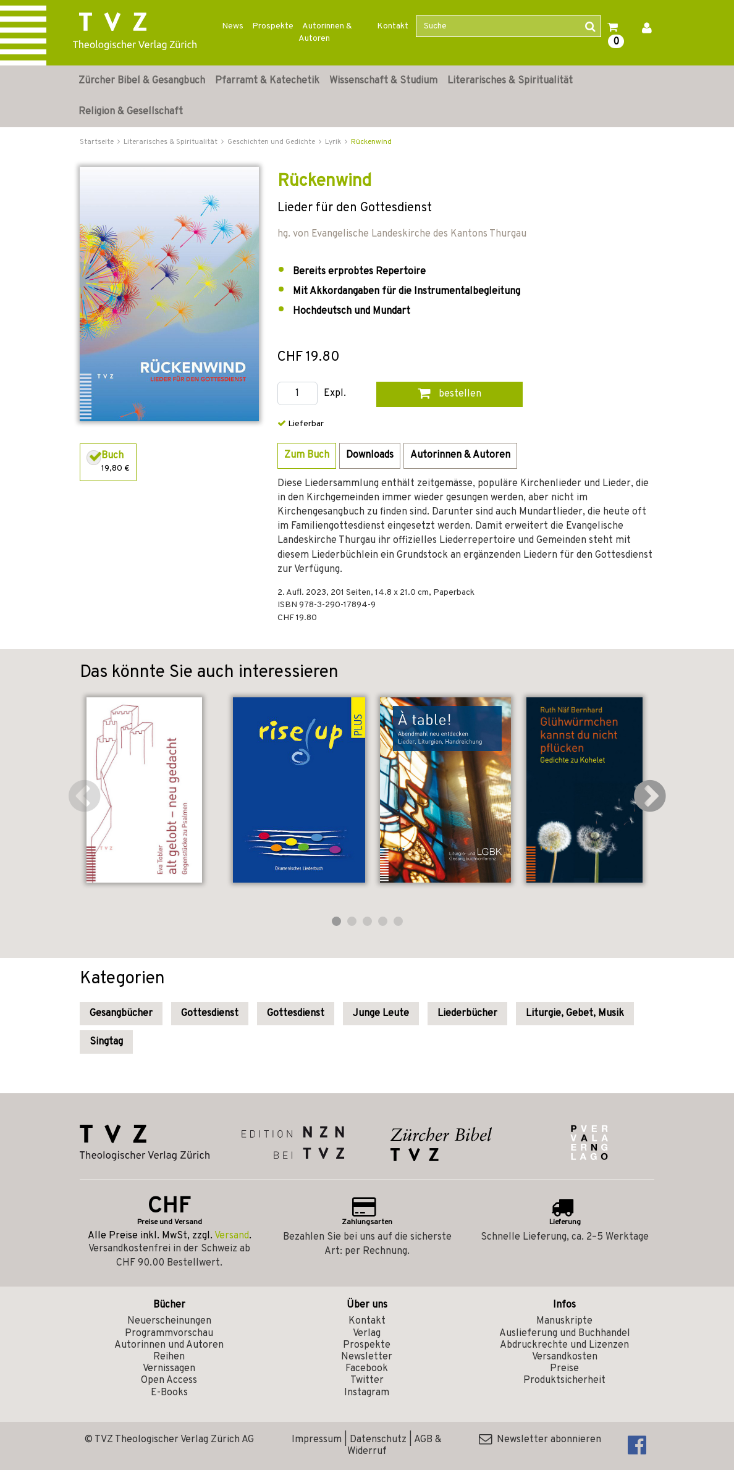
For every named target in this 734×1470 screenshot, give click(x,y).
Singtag (106, 1042)
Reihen (169, 1357)
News (232, 26)
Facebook (366, 1369)
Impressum (317, 1440)
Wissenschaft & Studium (383, 81)
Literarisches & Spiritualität (510, 81)
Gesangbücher (121, 1013)
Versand (231, 1236)
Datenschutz (378, 1440)
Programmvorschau (169, 1333)
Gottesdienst (209, 1013)
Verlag (367, 1333)
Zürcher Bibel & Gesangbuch (141, 81)
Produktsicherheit (564, 1380)
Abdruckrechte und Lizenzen (564, 1345)
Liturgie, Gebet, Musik (575, 1013)
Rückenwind (371, 142)
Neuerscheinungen (169, 1321)
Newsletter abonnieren (540, 1440)
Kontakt (392, 26)
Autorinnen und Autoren (169, 1345)
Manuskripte (564, 1321)
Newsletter (366, 1357)
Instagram (366, 1393)
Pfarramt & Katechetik (267, 81)
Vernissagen (169, 1369)
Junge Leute (381, 1013)
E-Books (169, 1393)
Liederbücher (467, 1013)
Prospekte (272, 26)
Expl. (335, 394)
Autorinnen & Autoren (325, 32)
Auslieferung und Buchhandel (564, 1333)
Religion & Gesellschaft (130, 112)
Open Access (169, 1380)
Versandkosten (564, 1357)
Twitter (367, 1380)
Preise (564, 1369)
